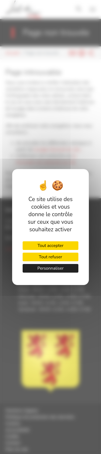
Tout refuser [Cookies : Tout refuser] (50, 257)
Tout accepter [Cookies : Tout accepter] (50, 246)
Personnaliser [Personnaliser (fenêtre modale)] (50, 268)
